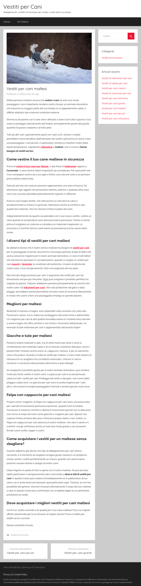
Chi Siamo (22, 21)
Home (7, 21)
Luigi (36, 94)
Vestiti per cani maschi (114, 88)
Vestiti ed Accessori (19, 535)
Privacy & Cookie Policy (15, 574)
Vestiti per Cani (22, 6)
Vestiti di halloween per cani (117, 78)
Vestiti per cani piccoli (113, 113)
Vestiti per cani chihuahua (115, 118)
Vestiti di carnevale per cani (116, 93)
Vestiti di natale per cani (114, 83)
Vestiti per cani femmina (115, 98)
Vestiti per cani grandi (113, 103)
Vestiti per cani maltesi (114, 108)
